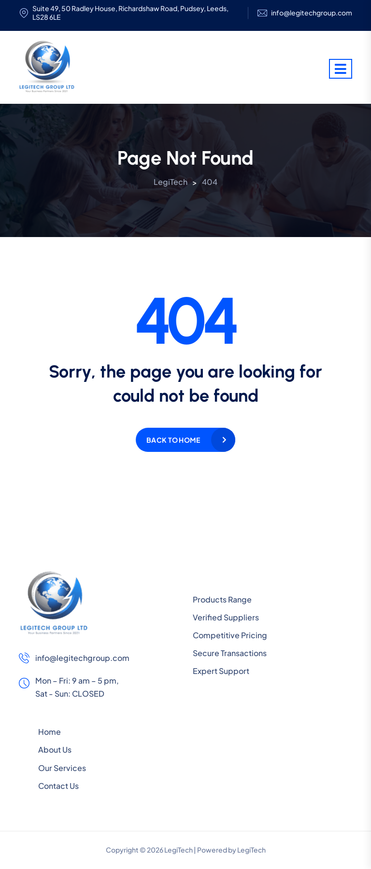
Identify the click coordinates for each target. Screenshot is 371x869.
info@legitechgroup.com (311, 13)
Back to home (173, 439)
